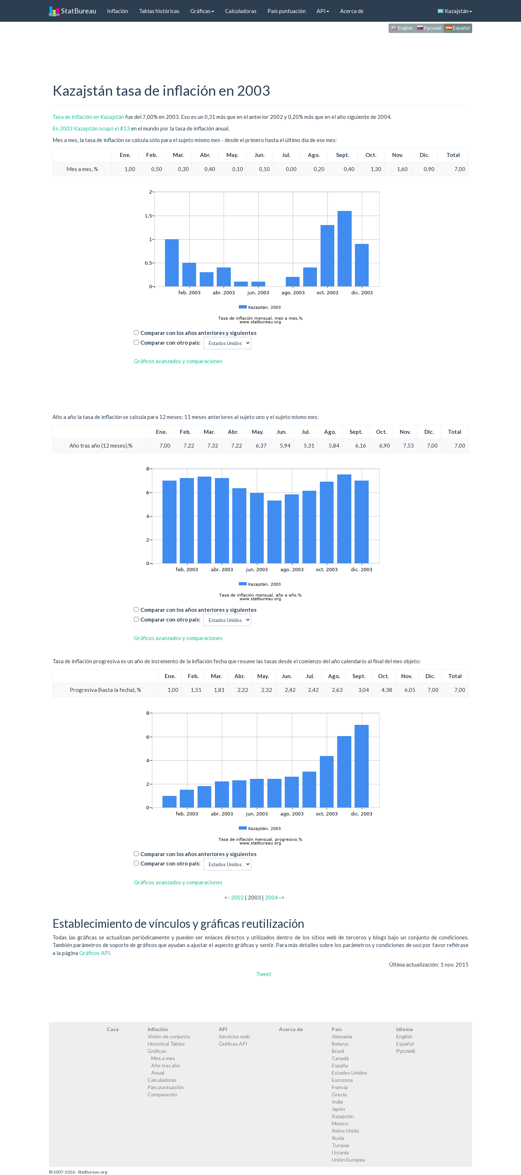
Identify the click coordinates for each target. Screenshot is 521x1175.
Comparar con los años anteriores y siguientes (198, 332)
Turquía (340, 1145)
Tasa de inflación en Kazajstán (88, 116)
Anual (157, 1073)
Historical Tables (166, 1044)
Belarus (340, 1044)
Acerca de (352, 11)
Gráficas (202, 11)
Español (458, 28)
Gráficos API (94, 953)
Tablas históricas (159, 11)
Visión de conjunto (169, 1036)
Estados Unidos (349, 1073)
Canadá (340, 1058)
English (401, 28)
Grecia (339, 1094)
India (337, 1102)
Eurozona (342, 1080)
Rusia (338, 1138)
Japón (338, 1109)
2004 (271, 897)
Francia (340, 1087)
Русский (429, 28)
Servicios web (234, 1036)
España (340, 1065)
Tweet (263, 974)
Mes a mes (163, 1058)
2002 (237, 897)
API (323, 11)
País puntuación (286, 11)
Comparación (162, 1094)
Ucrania (340, 1152)
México (340, 1123)
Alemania (342, 1036)
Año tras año (165, 1065)
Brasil (338, 1051)
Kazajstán (455, 11)
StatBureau (72, 10)
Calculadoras (241, 11)
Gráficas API (233, 1044)
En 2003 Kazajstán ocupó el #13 (91, 128)
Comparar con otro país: (170, 342)
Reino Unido (345, 1131)
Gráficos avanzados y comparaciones (178, 361)
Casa (113, 1029)
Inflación (117, 11)
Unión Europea (348, 1160)
